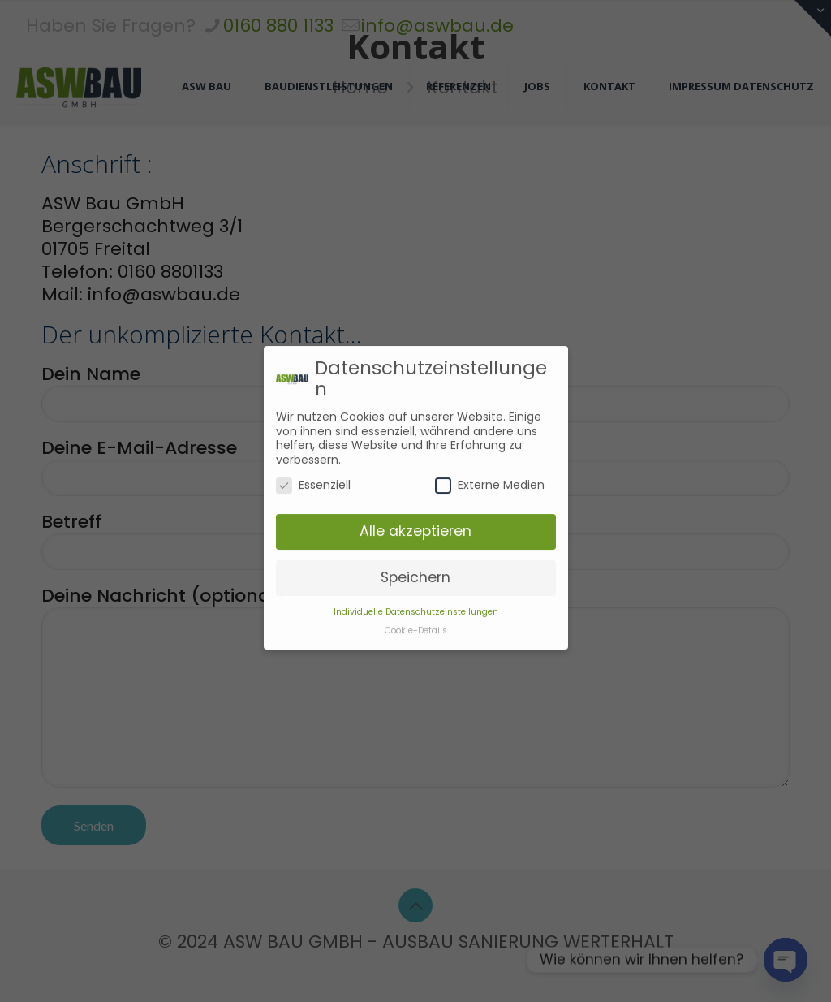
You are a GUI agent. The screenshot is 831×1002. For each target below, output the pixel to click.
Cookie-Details (416, 602)
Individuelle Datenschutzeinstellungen (416, 583)
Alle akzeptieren (415, 502)
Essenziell (313, 457)
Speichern (415, 549)
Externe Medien (490, 457)
